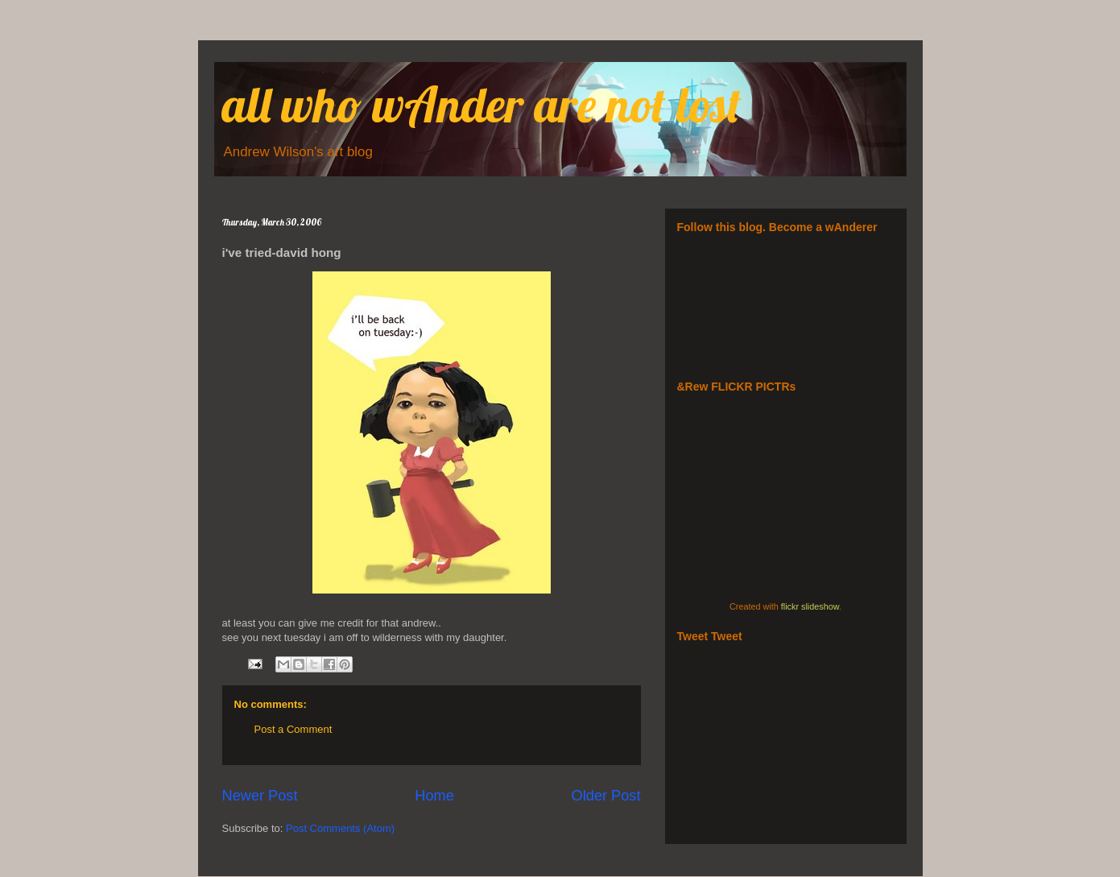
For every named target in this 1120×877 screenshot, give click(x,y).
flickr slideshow (810, 606)
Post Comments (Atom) (340, 828)
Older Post (606, 796)
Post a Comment (293, 729)
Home (434, 796)
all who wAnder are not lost (482, 104)
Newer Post (260, 796)
